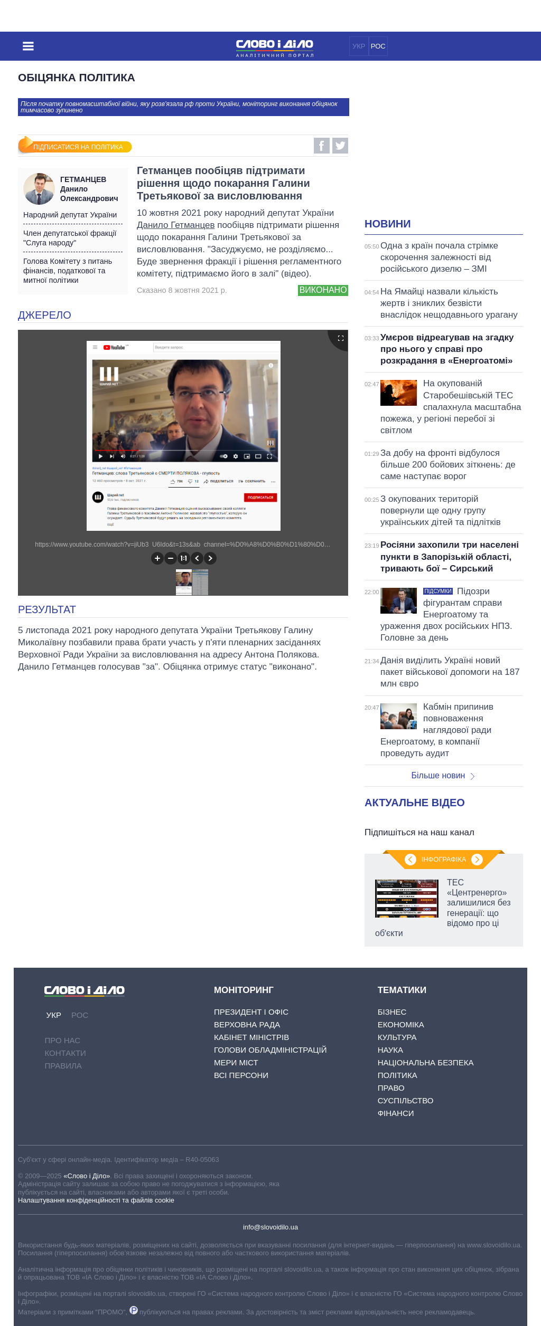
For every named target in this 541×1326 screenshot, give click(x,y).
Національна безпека (426, 1062)
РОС (378, 46)
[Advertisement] (453, 146)
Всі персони (241, 1075)
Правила (62, 1065)
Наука (390, 1049)
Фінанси (396, 1113)
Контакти (65, 1052)
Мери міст (236, 1062)
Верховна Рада (247, 1024)
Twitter (340, 146)
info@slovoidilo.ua (270, 1227)
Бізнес (392, 1011)
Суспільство (406, 1100)
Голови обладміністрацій (270, 1049)
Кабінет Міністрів (251, 1037)
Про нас (62, 1040)
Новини (388, 224)
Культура (397, 1037)
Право (391, 1087)
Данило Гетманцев (175, 225)
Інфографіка (444, 859)
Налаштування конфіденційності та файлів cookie (96, 1200)
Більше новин (442, 775)
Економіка (401, 1024)
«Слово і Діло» (86, 1176)
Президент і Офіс (251, 1011)
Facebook (322, 146)
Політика (397, 1075)
